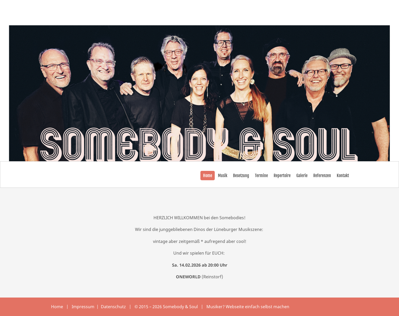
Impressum (83, 306)
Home (57, 306)
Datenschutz (114, 306)
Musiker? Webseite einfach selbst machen (247, 306)
